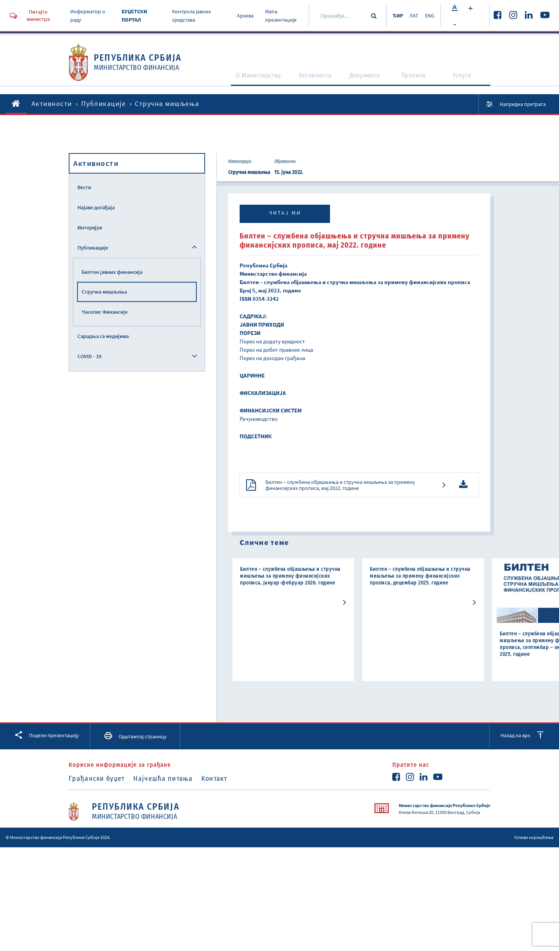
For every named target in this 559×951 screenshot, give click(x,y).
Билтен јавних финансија (112, 272)
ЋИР (392, 15)
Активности (312, 80)
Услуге (466, 80)
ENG (429, 15)
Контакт (225, 795)
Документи (366, 80)
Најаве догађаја (96, 207)
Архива (240, 15)
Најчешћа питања (168, 795)
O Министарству (247, 80)
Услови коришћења (533, 854)
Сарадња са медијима (103, 336)
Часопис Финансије (105, 311)
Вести (84, 187)
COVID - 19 (89, 356)
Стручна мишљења (104, 291)
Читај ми (285, 212)
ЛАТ (410, 15)
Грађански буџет (97, 795)
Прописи (417, 80)
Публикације (103, 103)
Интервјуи (89, 227)
